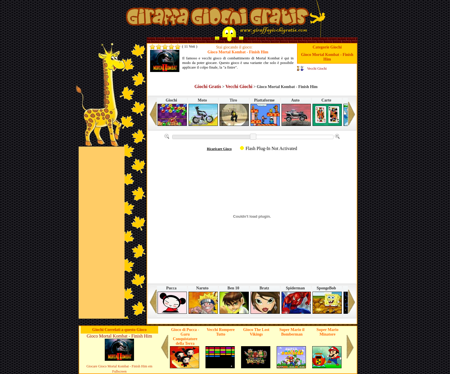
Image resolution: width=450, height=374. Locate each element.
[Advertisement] (102, 233)
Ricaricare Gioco (219, 149)
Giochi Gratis (208, 86)
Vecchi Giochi (317, 69)
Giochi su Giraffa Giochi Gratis (217, 18)
